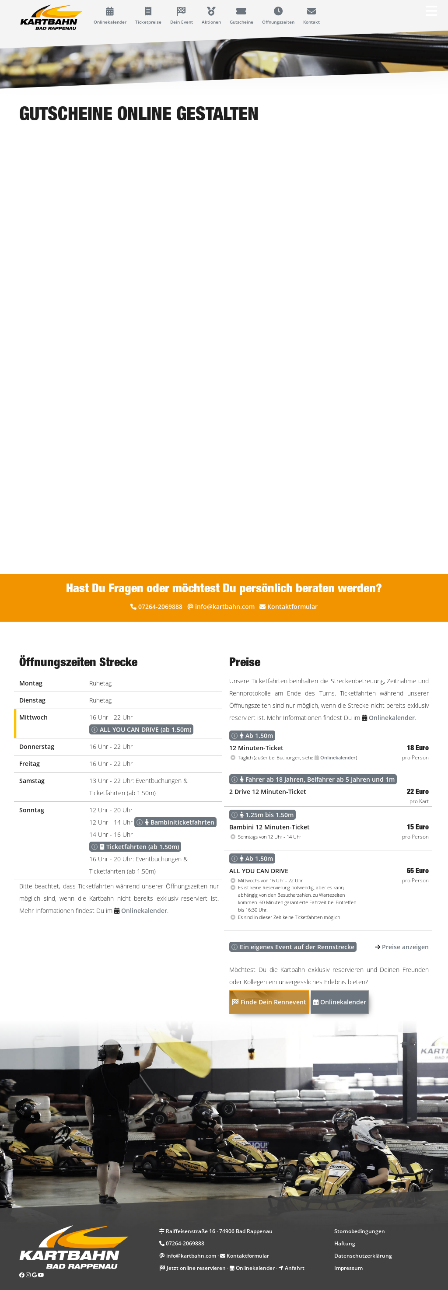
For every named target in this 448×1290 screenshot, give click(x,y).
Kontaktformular (292, 606)
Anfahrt (294, 1268)
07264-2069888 (160, 606)
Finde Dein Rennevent (269, 1002)
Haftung (344, 1243)
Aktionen (211, 16)
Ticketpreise (148, 16)
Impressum (348, 1268)
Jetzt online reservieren (196, 1268)
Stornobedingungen (359, 1231)
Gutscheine (241, 16)
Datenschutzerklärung (363, 1255)
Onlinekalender (110, 16)
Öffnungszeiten (278, 16)
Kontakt (311, 16)
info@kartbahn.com (225, 606)
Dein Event (181, 16)
